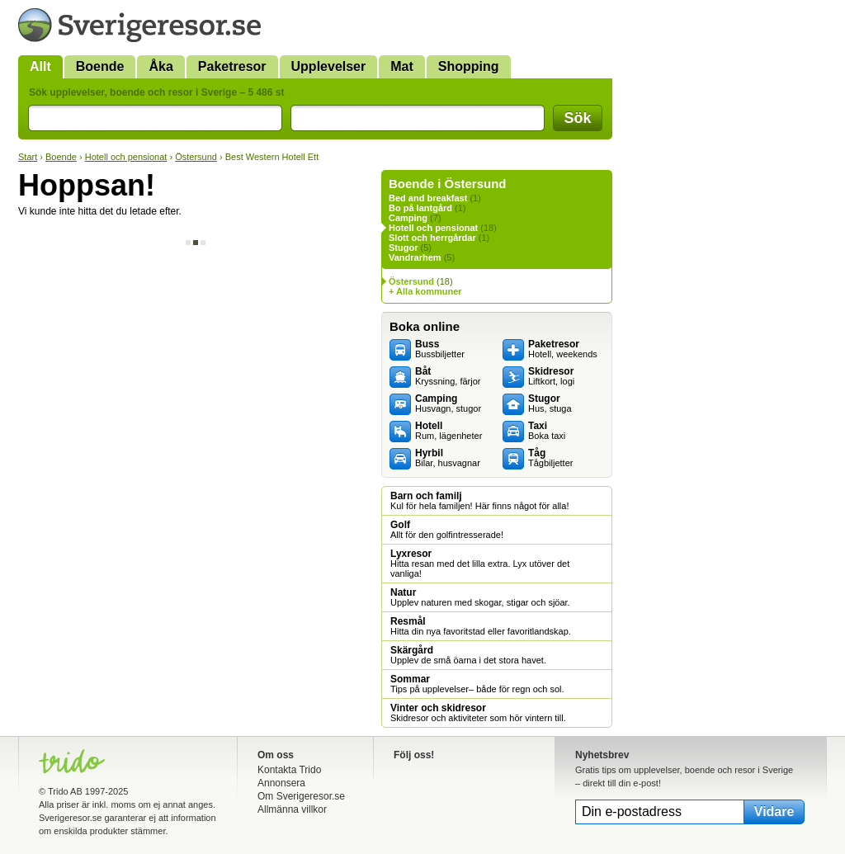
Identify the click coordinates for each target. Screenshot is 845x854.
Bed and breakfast (428, 198)
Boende (100, 66)
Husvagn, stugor (448, 403)
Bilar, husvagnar (447, 458)
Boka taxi (546, 431)
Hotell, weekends (562, 349)
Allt (40, 66)
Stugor (403, 247)
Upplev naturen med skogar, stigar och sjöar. (480, 597)
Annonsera (281, 783)
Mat (401, 66)
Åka (160, 66)
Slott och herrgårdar (432, 238)
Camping (408, 218)
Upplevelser (328, 66)
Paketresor (232, 66)
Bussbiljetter (440, 349)
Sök (577, 118)
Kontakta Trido (289, 770)
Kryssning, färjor (447, 376)
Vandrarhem (415, 257)
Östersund (196, 157)
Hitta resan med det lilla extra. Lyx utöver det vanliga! (479, 563)
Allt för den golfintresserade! (446, 530)
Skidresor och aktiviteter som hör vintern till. (478, 713)
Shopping (468, 66)
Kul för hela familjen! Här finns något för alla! (479, 501)
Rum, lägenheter (448, 431)
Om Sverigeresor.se (301, 796)
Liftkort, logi (551, 376)
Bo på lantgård (420, 208)
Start (27, 157)
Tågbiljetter (550, 458)
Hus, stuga (550, 403)
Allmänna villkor (292, 809)
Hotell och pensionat (126, 157)
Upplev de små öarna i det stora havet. (468, 655)
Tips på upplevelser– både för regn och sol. (477, 684)
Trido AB (65, 791)
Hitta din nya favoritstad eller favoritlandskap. (480, 626)
